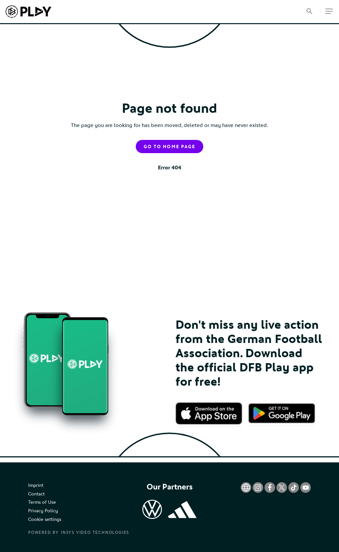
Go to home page (169, 146)
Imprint (35, 485)
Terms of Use (42, 502)
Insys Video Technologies (95, 532)
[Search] (309, 12)
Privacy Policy (43, 511)
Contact (36, 494)
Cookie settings (44, 519)
